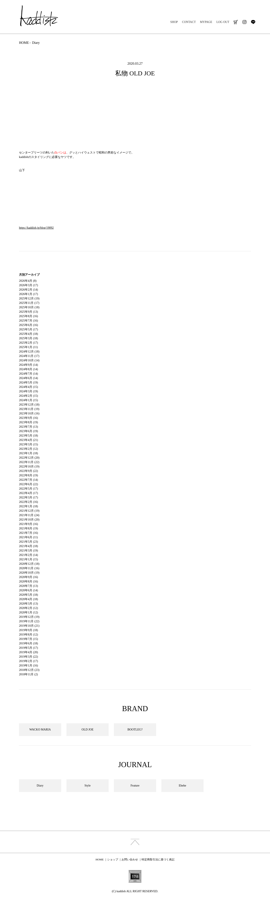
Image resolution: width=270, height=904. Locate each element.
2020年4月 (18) (28, 599)
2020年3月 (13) (28, 603)
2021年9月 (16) (28, 524)
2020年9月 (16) (28, 577)
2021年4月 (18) (28, 546)
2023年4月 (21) (28, 440)
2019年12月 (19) (29, 616)
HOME (24, 42)
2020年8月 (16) (28, 581)
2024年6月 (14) (28, 378)
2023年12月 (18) (29, 404)
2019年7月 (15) (28, 639)
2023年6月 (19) (28, 431)
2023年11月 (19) (29, 409)
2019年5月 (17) (28, 647)
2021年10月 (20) (29, 519)
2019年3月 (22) (28, 656)
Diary (36, 42)
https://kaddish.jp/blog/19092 (36, 227)
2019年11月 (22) (29, 621)
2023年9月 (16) (28, 417)
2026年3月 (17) (28, 285)
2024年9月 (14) (28, 364)
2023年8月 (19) (28, 422)
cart (236, 22)
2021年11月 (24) (29, 515)
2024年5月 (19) (28, 382)
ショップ (112, 859)
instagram (244, 22)
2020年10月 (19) (29, 572)
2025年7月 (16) (28, 320)
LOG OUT (222, 22)
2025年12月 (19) (29, 298)
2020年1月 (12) (28, 612)
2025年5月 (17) (28, 329)
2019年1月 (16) (28, 665)
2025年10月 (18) (29, 307)
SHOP (174, 22)
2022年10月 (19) (29, 466)
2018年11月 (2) (28, 674)
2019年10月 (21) (29, 625)
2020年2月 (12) (28, 608)
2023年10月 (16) (29, 413)
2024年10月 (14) (29, 360)
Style (88, 785)
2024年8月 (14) (28, 369)
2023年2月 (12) (28, 448)
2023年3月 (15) (28, 444)
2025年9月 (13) (28, 311)
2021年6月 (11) (28, 537)
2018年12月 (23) (29, 670)
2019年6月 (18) (28, 643)
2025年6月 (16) (28, 325)
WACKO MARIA (40, 729)
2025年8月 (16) (28, 316)
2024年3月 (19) (28, 391)
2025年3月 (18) (28, 338)
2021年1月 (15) (28, 559)
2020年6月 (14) (28, 590)
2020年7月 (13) (28, 586)
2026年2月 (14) (28, 289)
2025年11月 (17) (29, 302)
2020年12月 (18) (29, 563)
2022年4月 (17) (28, 493)
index (135, 842)
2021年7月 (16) (28, 532)
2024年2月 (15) (28, 395)
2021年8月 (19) (28, 528)
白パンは (60, 152)
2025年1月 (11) (28, 347)
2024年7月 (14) (28, 373)
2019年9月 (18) (28, 630)
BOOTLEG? (135, 729)
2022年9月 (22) (28, 471)
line (253, 22)
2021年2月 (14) (28, 555)
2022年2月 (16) (28, 501)
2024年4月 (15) (28, 387)
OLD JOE (87, 729)
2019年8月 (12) (28, 634)
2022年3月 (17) (28, 497)
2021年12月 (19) (29, 510)
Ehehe (182, 785)
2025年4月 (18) (28, 333)
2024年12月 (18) (29, 351)
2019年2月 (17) (28, 661)
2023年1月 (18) (28, 453)
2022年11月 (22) (29, 462)
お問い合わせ (130, 859)
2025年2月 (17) (28, 342)
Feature (135, 785)
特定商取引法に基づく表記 (158, 859)
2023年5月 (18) (28, 435)
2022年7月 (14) (28, 479)
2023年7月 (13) (28, 426)
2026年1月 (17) (28, 294)
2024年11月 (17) (29, 356)
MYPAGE (206, 22)
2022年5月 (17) (28, 488)
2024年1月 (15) (28, 400)
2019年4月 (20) (28, 652)
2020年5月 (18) (28, 594)
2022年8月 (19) (28, 475)
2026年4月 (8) (27, 280)
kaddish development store (39, 15)
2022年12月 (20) (29, 457)
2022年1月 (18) (28, 506)
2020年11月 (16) (29, 568)
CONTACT (189, 22)
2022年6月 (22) (28, 484)
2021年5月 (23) (28, 541)
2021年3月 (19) (28, 550)
